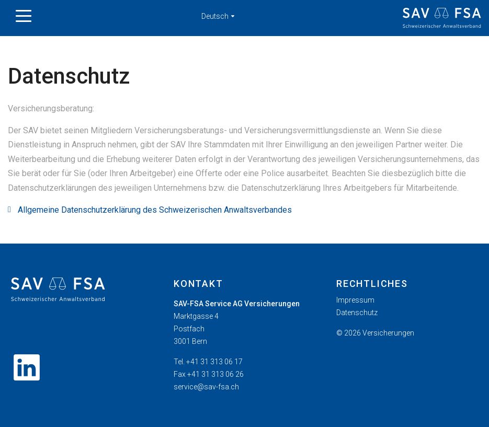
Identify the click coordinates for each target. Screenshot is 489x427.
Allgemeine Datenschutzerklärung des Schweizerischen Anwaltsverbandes (155, 210)
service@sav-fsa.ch (206, 387)
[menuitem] (407, 300)
